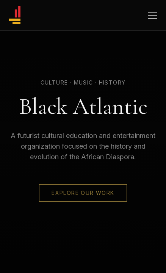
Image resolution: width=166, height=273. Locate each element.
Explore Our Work (83, 193)
